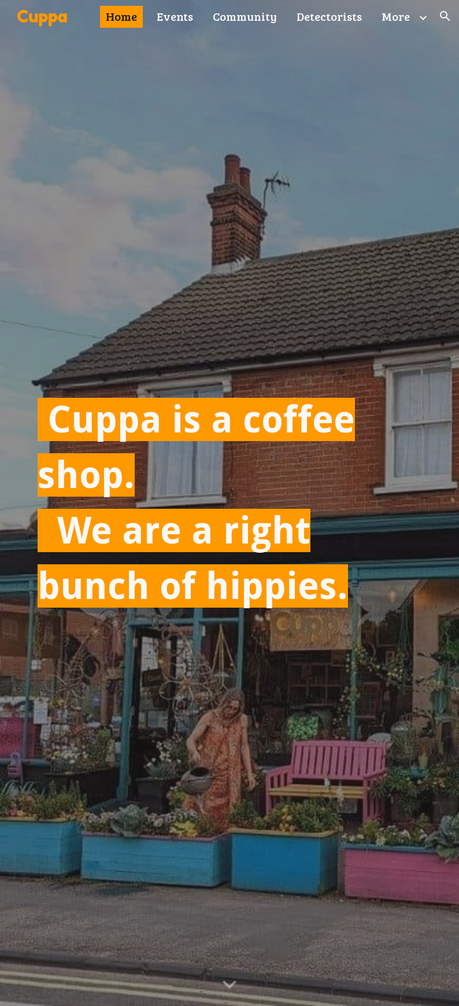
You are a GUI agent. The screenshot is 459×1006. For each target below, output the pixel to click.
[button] (445, 16)
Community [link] (245, 16)
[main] (230, 503)
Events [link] (175, 16)
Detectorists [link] (329, 16)
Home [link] (121, 16)
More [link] (396, 16)
